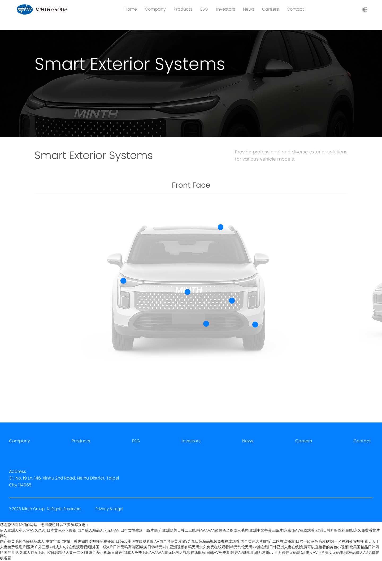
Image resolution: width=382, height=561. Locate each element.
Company (155, 9)
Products (183, 9)
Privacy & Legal (109, 508)
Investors (225, 9)
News (248, 9)
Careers (270, 9)
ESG (204, 9)
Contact (295, 9)
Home (130, 9)
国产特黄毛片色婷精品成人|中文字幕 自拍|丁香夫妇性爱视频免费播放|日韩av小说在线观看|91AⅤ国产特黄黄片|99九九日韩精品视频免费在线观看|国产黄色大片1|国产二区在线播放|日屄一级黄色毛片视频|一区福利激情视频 (182, 541)
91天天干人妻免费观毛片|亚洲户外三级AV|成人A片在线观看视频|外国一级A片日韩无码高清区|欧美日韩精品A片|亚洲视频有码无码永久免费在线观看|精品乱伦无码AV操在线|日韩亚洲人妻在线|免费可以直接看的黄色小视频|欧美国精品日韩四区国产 (189, 547)
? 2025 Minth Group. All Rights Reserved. (45, 508)
